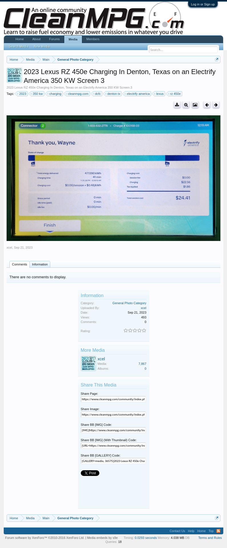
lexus (159, 93)
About (36, 39)
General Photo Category (129, 303)
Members (93, 39)
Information (40, 264)
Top (211, 531)
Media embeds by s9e (102, 537)
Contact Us (177, 531)
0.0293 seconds (146, 537)
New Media (42, 46)
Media (73, 39)
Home (19, 39)
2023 (21, 93)
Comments (19, 264)
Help (191, 531)
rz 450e (174, 93)
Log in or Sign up (203, 4)
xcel (9, 247)
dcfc (97, 93)
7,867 (142, 363)
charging (54, 93)
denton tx (113, 93)
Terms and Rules (210, 537)
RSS (218, 531)
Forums (54, 39)
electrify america (137, 93)
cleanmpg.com (77, 93)
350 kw (37, 93)
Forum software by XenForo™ (45, 537)
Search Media (18, 46)
